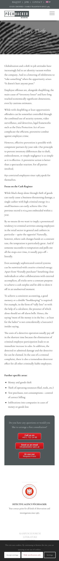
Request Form (29, 455)
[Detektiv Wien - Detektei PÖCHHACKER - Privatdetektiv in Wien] (24, 14)
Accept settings (12, 555)
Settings (50, 555)
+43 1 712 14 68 (29, 436)
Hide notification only (32, 555)
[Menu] (51, 13)
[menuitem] (17, 2)
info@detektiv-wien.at (29, 446)
